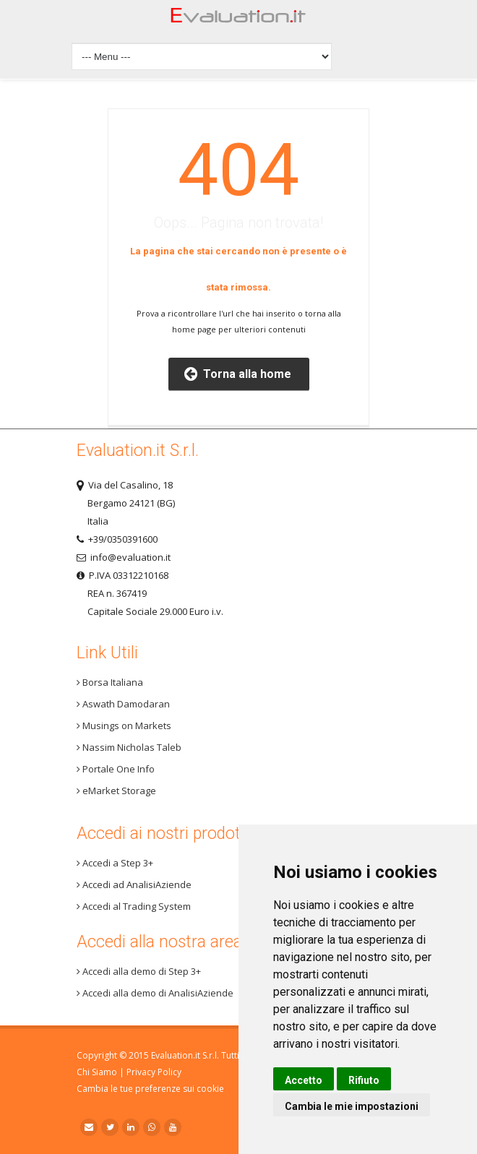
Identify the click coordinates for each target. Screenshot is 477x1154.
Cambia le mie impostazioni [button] (351, 1106)
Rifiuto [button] (363, 1080)
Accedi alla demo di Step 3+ (139, 971)
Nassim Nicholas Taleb (129, 747)
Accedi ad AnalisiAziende (134, 884)
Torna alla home (237, 374)
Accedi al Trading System (134, 906)
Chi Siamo (97, 1072)
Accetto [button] (303, 1080)
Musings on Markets (124, 725)
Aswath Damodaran (123, 703)
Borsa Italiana (110, 682)
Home (238, 19)
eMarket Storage (116, 790)
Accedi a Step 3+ (115, 862)
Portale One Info (116, 768)
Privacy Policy (153, 1072)
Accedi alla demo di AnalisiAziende (155, 992)
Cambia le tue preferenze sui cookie (150, 1088)
